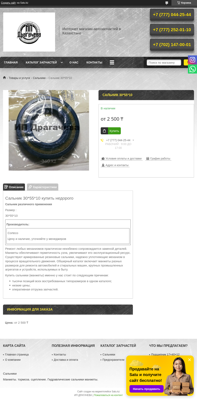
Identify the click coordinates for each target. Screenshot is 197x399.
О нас (73, 62)
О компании (13, 359)
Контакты (94, 62)
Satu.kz (116, 391)
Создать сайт (8, 2)
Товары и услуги (19, 78)
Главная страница (17, 354)
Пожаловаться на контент (108, 395)
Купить (114, 131)
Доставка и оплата (66, 359)
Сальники (39, 78)
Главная (11, 62)
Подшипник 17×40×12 (165, 354)
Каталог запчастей (41, 62)
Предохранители (113, 359)
